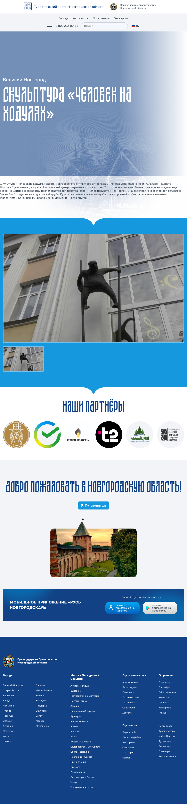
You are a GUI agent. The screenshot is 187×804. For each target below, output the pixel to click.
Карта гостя (80, 18)
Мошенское (42, 726)
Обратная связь (167, 692)
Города (63, 18)
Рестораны (128, 742)
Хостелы (127, 712)
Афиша (163, 712)
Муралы (74, 731)
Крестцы (8, 715)
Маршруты (165, 707)
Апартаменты (130, 682)
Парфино (41, 685)
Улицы (73, 782)
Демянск (8, 726)
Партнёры (164, 687)
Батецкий (41, 700)
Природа (75, 767)
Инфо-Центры (167, 736)
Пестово (8, 731)
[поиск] (105, 25)
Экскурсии (121, 18)
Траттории (128, 752)
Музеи (74, 726)
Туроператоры (167, 731)
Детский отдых (78, 701)
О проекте (164, 682)
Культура (75, 716)
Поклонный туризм (81, 756)
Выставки (75, 690)
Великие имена (167, 756)
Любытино (8, 705)
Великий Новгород (13, 685)
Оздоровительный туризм (85, 746)
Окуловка (41, 710)
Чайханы (127, 757)
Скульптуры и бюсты (82, 777)
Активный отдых (79, 685)
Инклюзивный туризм (82, 711)
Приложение (101, 18)
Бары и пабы (129, 732)
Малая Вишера (44, 690)
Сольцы (7, 721)
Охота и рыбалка (79, 751)
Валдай (7, 700)
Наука (73, 736)
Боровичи (8, 695)
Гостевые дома (130, 697)
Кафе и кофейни (131, 737)
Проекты (163, 702)
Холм (6, 736)
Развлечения (77, 772)
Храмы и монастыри (81, 787)
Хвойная (40, 695)
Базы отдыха (129, 687)
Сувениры (164, 751)
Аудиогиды (165, 741)
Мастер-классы (79, 721)
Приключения (78, 762)
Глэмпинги (128, 692)
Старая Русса (11, 690)
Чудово (7, 710)
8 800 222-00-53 (67, 26)
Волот (39, 715)
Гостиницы (128, 702)
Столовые (128, 747)
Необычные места (80, 741)
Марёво (40, 721)
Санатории (128, 707)
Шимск (7, 741)
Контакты (164, 697)
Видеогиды (165, 746)
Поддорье (41, 705)
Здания (74, 706)
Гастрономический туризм (85, 695)
